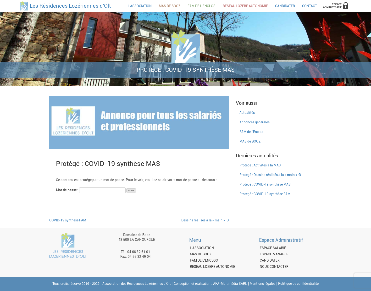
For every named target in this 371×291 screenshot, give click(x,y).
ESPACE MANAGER (274, 254)
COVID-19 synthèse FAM (67, 220)
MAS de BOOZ (249, 141)
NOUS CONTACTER (274, 267)
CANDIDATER (285, 6)
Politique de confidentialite (298, 284)
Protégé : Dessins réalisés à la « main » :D (270, 175)
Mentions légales (262, 284)
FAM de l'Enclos (251, 132)
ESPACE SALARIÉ (273, 248)
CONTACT (309, 6)
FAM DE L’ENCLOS (202, 6)
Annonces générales (254, 122)
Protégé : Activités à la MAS (260, 165)
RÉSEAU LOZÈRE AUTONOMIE (245, 6)
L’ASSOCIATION (140, 6)
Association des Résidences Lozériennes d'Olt (136, 284)
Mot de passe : (91, 190)
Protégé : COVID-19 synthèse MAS (265, 184)
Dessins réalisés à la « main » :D (205, 220)
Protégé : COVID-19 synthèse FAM (264, 194)
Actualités (247, 113)
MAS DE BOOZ (169, 6)
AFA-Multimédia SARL (230, 284)
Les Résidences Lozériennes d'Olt (70, 6)
